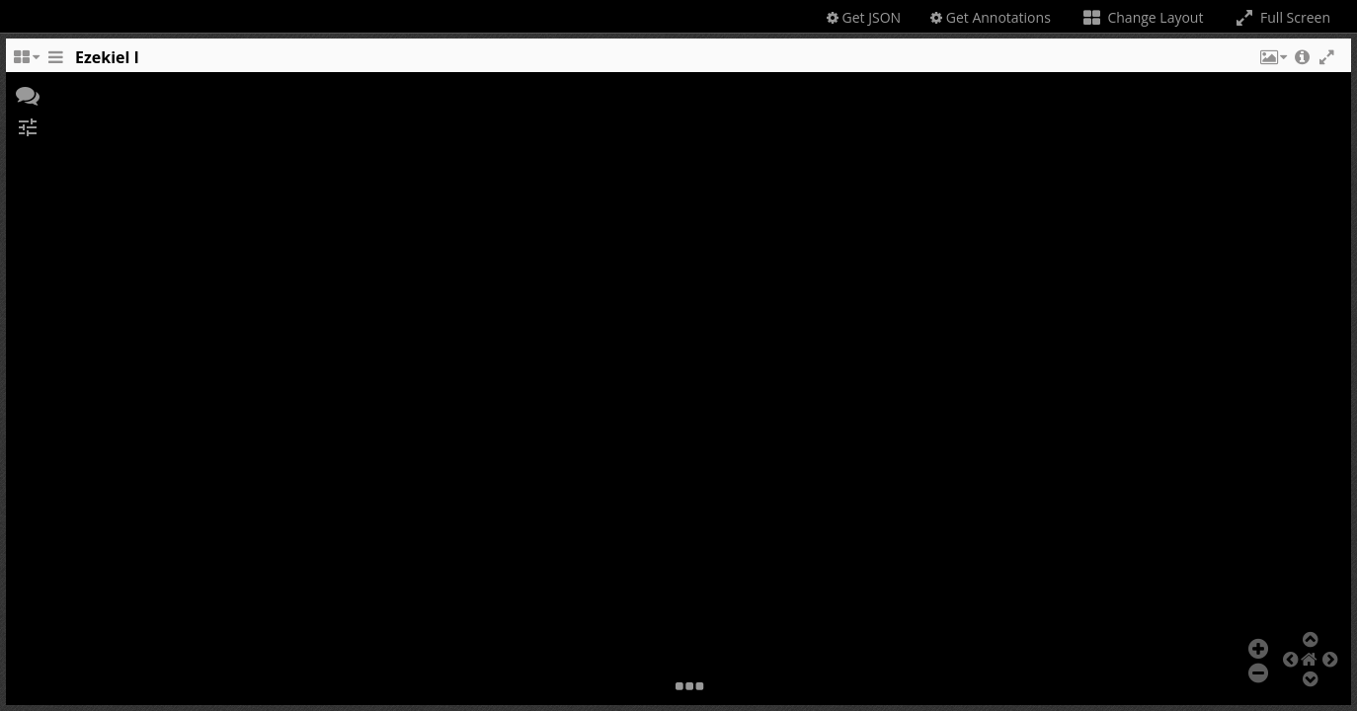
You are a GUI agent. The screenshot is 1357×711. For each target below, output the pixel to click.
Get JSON (864, 17)
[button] (1272, 62)
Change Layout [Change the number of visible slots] (1142, 17)
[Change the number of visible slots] (25, 62)
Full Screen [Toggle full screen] (1281, 17)
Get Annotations (990, 17)
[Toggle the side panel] (55, 62)
